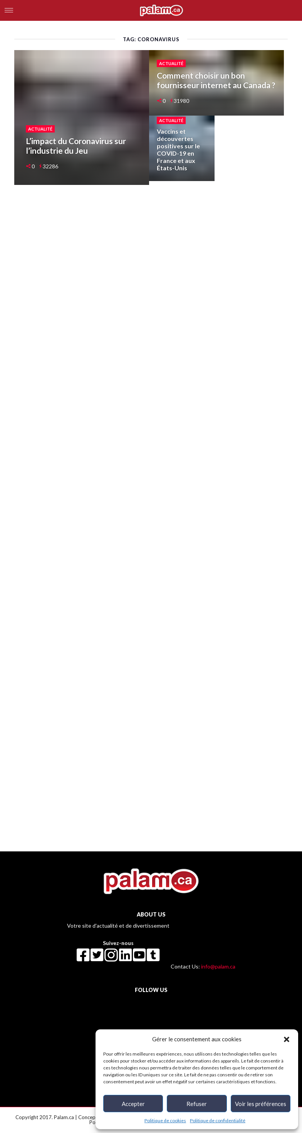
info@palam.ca (218, 966)
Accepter (133, 1103)
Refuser (196, 1103)
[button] (286, 1039)
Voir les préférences (260, 1103)
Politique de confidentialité (217, 1120)
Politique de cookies (165, 1120)
